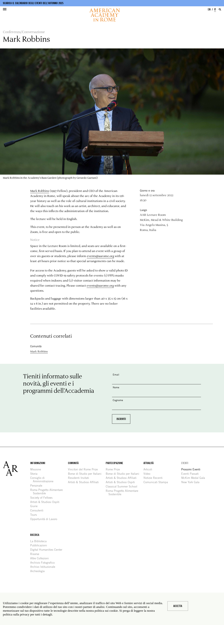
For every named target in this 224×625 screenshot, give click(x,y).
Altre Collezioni (41, 558)
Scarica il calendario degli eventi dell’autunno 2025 (33, 3)
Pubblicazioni (40, 545)
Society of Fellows (42, 497)
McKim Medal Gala (194, 478)
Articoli (149, 469)
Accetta (177, 606)
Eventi (184, 463)
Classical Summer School (122, 486)
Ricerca (34, 535)
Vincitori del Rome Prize (84, 469)
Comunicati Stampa (157, 482)
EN (209, 9)
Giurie (35, 506)
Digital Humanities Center (47, 549)
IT (215, 9)
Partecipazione (114, 463)
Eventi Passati (191, 473)
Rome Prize (114, 469)
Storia (35, 473)
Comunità (73, 463)
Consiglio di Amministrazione (43, 479)
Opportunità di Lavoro (45, 519)
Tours (35, 514)
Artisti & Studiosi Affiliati (85, 482)
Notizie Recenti (154, 478)
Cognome (118, 400)
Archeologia (39, 571)
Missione (37, 469)
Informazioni (37, 463)
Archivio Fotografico (44, 562)
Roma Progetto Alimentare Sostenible (48, 491)
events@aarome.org (100, 256)
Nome (116, 387)
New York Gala (191, 482)
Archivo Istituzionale (44, 566)
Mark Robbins (39, 191)
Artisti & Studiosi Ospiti (46, 502)
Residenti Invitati (80, 478)
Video (148, 473)
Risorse (36, 554)
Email (116, 374)
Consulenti (38, 510)
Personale (37, 485)
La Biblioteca (40, 541)
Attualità (148, 463)
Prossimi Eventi (192, 469)
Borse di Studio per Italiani (86, 473)
